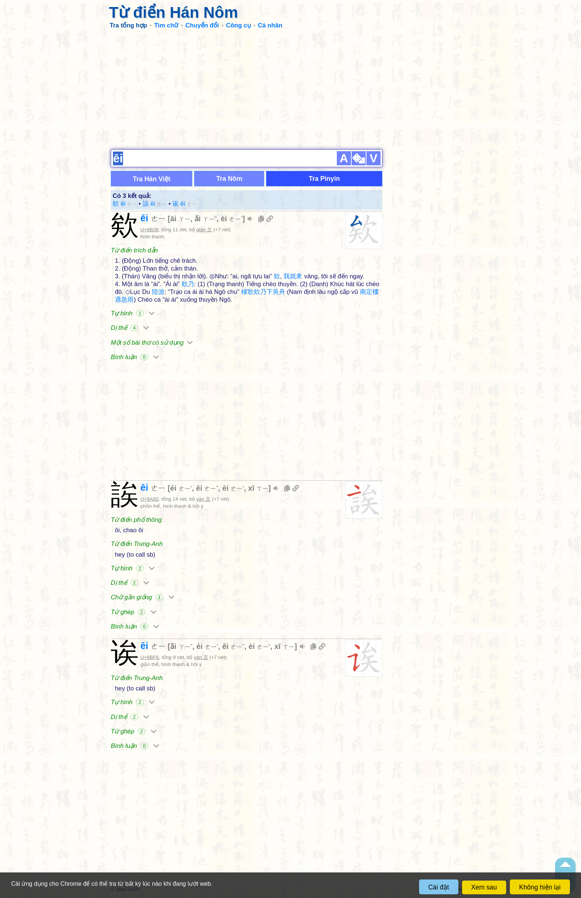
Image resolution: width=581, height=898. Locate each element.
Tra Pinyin (324, 178)
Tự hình (133, 313)
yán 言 (203, 499)
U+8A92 (149, 499)
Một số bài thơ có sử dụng (152, 342)
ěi (207, 488)
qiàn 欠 (204, 229)
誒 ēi (155, 203)
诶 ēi (184, 203)
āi (180, 219)
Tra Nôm (229, 178)
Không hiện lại (540, 887)
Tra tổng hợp (128, 25)
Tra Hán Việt (151, 179)
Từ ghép (133, 612)
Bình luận (135, 357)
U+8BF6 (149, 657)
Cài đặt (438, 887)
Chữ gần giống (142, 597)
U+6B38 (149, 229)
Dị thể (130, 327)
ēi (153, 218)
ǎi (206, 219)
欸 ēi (125, 203)
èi (231, 219)
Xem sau (484, 887)
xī (258, 488)
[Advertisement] (290, 89)
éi (181, 488)
